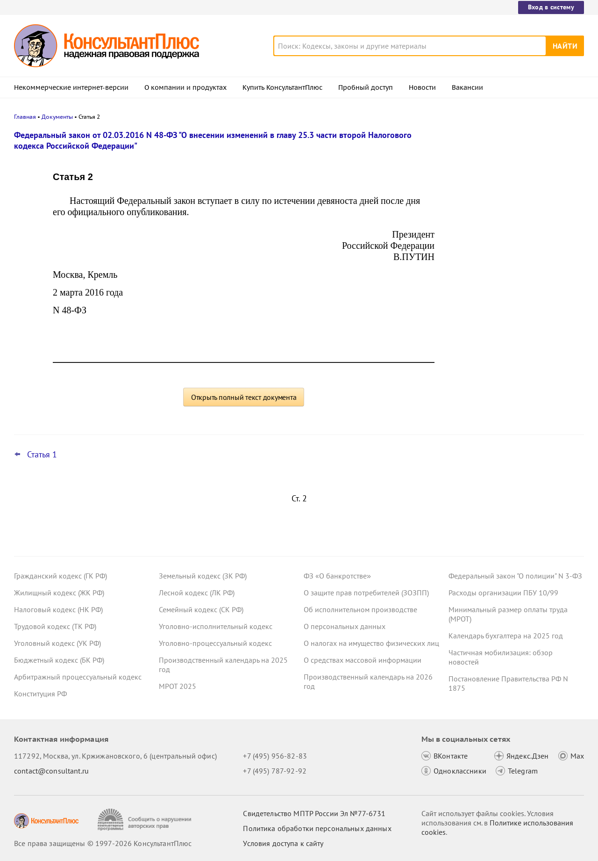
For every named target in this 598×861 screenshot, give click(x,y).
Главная (25, 116)
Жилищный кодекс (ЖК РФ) (59, 592)
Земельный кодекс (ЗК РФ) (203, 575)
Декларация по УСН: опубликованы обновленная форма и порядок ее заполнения (508, 276)
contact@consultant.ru (51, 770)
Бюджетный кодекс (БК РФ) (59, 660)
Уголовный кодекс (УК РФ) (57, 643)
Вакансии (467, 87)
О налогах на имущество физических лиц (371, 643)
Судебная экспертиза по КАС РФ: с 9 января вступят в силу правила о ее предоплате (511, 326)
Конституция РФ (40, 693)
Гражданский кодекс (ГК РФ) (60, 575)
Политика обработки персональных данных (317, 828)
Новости (422, 87)
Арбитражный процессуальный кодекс (78, 676)
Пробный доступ (365, 87)
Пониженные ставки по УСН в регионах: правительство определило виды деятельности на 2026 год (512, 225)
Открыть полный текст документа (244, 397)
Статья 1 (42, 454)
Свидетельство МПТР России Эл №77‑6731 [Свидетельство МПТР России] (314, 813)
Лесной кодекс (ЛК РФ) (197, 592)
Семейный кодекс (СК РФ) (201, 609)
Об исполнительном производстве (360, 609)
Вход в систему (551, 7)
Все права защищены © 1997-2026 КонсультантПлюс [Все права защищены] (103, 843)
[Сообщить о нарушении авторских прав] (145, 820)
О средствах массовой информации (362, 660)
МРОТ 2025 (177, 686)
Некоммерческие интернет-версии (71, 87)
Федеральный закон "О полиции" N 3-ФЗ (515, 575)
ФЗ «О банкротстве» (337, 575)
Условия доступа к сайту (283, 843)
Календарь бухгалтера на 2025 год (505, 635)
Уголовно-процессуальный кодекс (215, 643)
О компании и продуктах (185, 87)
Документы (57, 116)
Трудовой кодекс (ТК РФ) (55, 626)
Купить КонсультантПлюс (282, 87)
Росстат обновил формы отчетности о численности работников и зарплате (512, 179)
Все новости (473, 357)
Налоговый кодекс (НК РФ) (58, 609)
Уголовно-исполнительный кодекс (215, 626)
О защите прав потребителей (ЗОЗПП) (366, 592)
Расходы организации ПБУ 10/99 (503, 592)
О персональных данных (344, 626)
